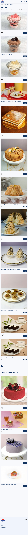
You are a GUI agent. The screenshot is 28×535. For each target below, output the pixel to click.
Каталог (2, 525)
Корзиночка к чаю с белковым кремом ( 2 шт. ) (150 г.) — (9, 101)
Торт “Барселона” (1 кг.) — (5, 429)
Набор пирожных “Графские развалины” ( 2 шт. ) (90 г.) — (9, 269)
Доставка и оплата (4, 529)
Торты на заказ (3, 527)
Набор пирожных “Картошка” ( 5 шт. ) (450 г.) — (8, 357)
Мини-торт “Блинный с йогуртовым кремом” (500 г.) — (9, 204)
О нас (2, 531)
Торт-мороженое (12, 9)
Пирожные (22, 9)
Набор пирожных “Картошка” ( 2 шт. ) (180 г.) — (8, 334)
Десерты (18, 9)
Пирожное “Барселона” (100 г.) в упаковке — (7, 484)
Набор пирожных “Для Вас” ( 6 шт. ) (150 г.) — (7, 310)
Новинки (2, 9)
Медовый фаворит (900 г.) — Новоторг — (7, 172)
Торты (7, 9)
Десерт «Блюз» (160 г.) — (5, 54)
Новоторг (10, 54)
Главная (2, 4)
